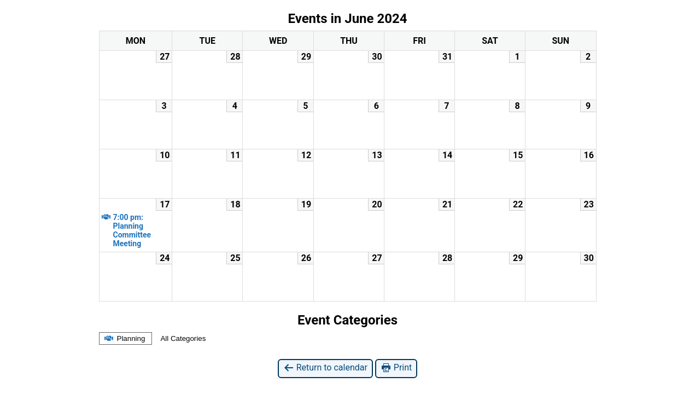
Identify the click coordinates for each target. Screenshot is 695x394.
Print (396, 368)
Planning (124, 338)
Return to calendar (325, 368)
